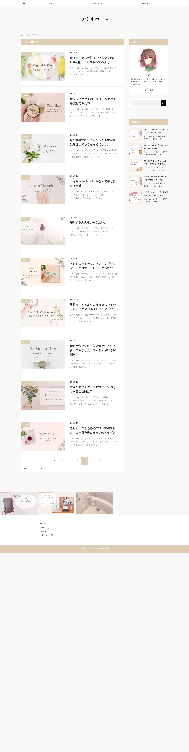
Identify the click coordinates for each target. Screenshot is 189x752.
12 (109, 461)
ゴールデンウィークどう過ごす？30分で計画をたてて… (155, 162)
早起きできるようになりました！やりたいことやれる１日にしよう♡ (93, 307)
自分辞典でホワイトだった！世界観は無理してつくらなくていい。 (92, 142)
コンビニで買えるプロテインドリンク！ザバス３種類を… (156, 131)
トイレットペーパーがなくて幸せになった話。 (93, 183)
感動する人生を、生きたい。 (88, 222)
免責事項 (43, 531)
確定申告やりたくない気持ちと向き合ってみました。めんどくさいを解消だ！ (93, 350)
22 (41, 468)
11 (101, 461)
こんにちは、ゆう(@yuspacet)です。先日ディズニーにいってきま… (156, 184)
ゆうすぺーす (92, 548)
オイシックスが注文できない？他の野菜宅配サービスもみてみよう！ (93, 60)
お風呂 (25, 95)
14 (25, 468)
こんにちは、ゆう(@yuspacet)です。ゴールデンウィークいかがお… (156, 153)
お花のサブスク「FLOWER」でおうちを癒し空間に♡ (93, 389)
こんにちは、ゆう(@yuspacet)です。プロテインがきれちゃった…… (156, 137)
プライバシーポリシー (47, 535)
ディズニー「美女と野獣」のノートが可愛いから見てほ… (156, 178)
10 (92, 461)
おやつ (25, 260)
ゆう (149, 75)
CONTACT (145, 3)
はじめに (51, 3)
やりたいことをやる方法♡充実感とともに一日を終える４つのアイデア (93, 430)
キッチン (26, 54)
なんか (25, 177)
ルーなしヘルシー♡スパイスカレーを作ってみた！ (156, 146)
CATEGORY (97, 3)
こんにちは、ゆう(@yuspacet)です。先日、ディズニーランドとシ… (156, 200)
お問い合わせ (44, 528)
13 (117, 461)
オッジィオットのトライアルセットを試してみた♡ (93, 101)
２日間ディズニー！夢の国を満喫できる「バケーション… (156, 193)
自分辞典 (26, 136)
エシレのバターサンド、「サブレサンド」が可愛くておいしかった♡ (93, 265)
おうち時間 (27, 383)
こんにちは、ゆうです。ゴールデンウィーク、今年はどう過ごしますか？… (155, 170)
